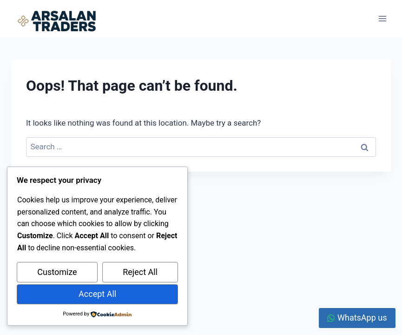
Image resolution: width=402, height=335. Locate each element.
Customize (57, 272)
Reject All (140, 272)
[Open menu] (382, 18)
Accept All (97, 294)
